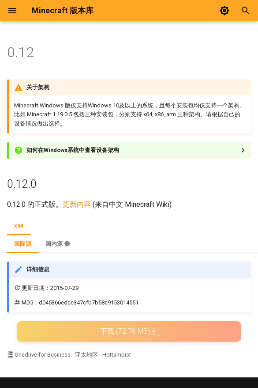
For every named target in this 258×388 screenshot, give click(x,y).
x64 (18, 225)
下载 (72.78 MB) (129, 331)
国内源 (57, 243)
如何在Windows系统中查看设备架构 (72, 150)
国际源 (22, 243)
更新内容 (77, 204)
